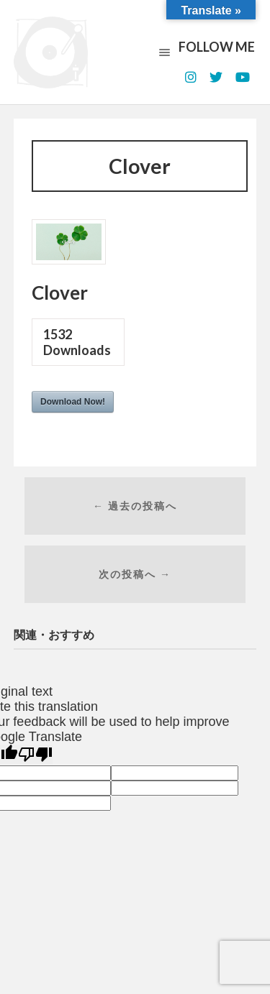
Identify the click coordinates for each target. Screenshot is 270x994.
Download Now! (72, 402)
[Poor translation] (35, 754)
